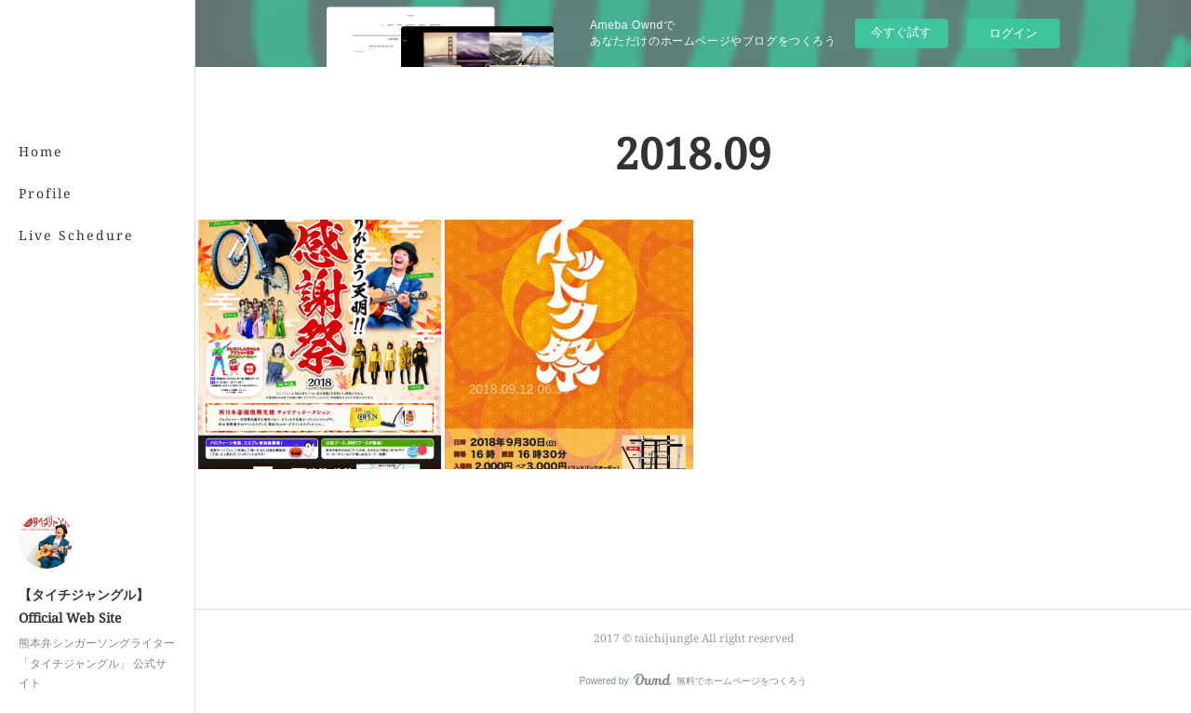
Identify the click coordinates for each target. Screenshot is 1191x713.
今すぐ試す (901, 32)
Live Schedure (76, 235)
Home (41, 151)
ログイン (1013, 33)
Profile (46, 193)
